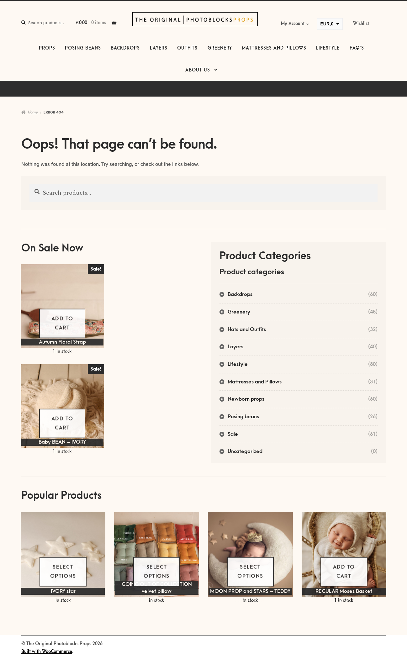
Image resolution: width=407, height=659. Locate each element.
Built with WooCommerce (46, 651)
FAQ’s (357, 48)
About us (197, 70)
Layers (158, 48)
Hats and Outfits (247, 329)
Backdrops (125, 48)
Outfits (187, 48)
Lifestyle (328, 48)
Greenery (220, 48)
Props (47, 48)
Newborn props (246, 399)
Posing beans (83, 48)
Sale (233, 434)
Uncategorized (245, 451)
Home (33, 112)
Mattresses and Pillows (274, 48)
